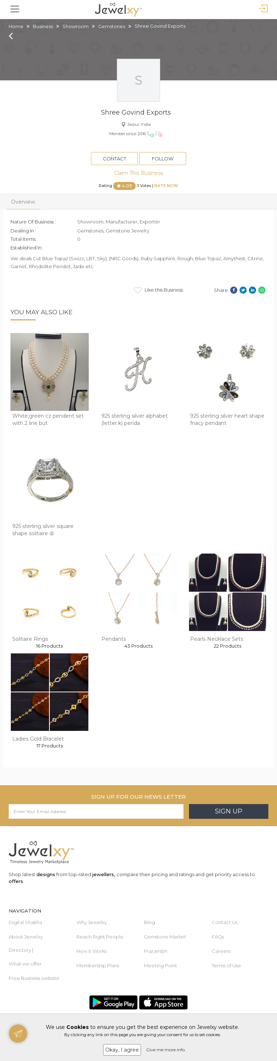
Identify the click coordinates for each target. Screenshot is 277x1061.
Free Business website (34, 978)
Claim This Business (138, 173)
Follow (162, 158)
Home (16, 26)
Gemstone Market (165, 937)
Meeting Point (160, 965)
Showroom (75, 26)
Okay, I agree (122, 1050)
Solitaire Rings (30, 639)
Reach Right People (99, 937)
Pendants (113, 639)
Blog (149, 922)
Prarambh (155, 951)
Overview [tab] (23, 202)
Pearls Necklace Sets (216, 639)
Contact (114, 158)
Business (43, 26)
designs (45, 874)
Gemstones (111, 26)
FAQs (218, 937)
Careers (221, 951)
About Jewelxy (26, 937)
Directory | (21, 950)
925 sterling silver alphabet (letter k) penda (134, 419)
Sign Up (228, 811)
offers (16, 881)
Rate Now (166, 185)
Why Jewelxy (91, 922)
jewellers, (103, 874)
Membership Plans (97, 965)
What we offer (25, 964)
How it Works (91, 951)
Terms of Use (226, 965)
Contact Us (224, 922)
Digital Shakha (25, 922)
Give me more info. (166, 1049)
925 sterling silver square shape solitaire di (43, 530)
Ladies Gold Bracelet (38, 739)
